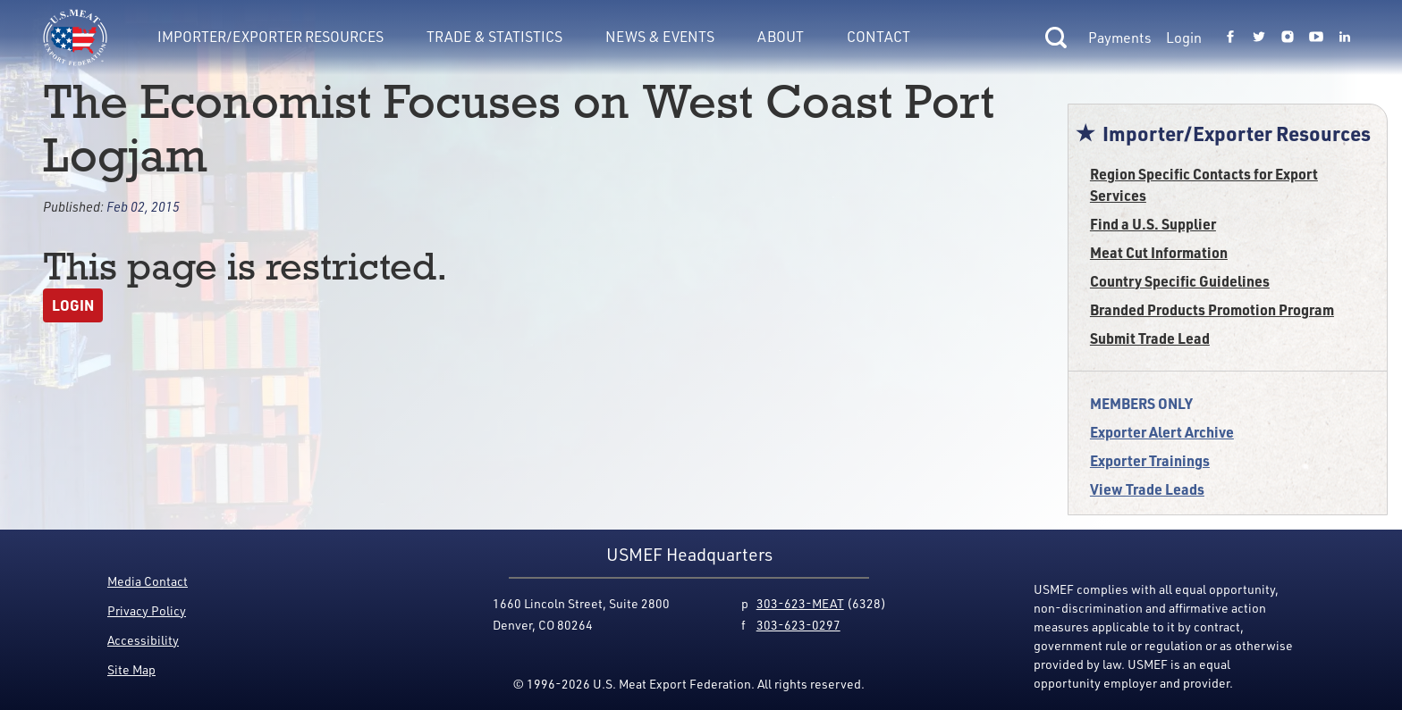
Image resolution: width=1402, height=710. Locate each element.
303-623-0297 (798, 624)
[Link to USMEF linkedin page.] (1345, 37)
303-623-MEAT (800, 603)
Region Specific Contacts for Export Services (1204, 184)
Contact (878, 37)
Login (1184, 37)
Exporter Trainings (1150, 460)
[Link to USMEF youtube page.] (1316, 37)
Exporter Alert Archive (1162, 431)
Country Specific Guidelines (1180, 280)
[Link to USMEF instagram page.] (1287, 37)
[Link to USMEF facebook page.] (1230, 37)
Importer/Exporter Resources (270, 37)
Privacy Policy (146, 610)
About (780, 37)
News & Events (659, 37)
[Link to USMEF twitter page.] (1259, 37)
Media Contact (147, 581)
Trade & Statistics (494, 37)
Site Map (131, 669)
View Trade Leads (1147, 489)
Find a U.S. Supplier (1153, 223)
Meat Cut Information (1159, 252)
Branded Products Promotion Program (1212, 309)
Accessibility (143, 639)
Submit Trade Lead (1150, 338)
